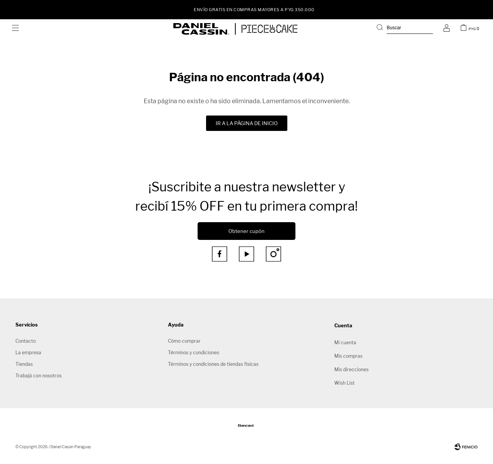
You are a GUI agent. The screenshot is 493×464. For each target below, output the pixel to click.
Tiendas (24, 364)
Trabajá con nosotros (38, 376)
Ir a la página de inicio (247, 123)
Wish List (344, 383)
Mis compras (348, 356)
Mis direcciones (351, 369)
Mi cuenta (345, 342)
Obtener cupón (246, 231)
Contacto (25, 341)
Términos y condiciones (193, 352)
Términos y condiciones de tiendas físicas (213, 364)
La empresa (28, 352)
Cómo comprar (184, 341)
